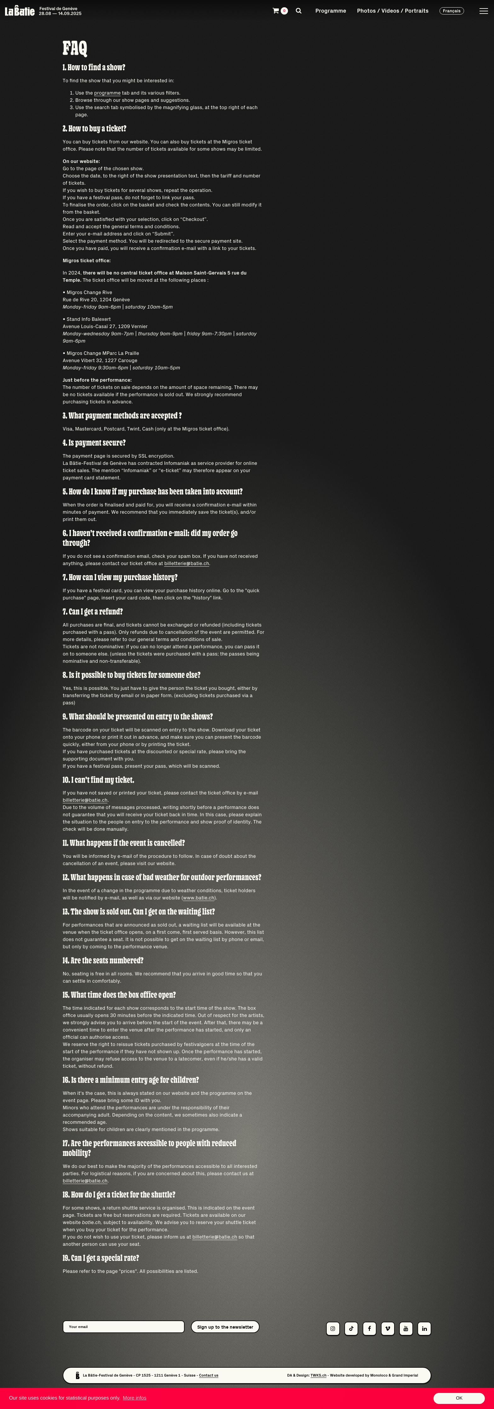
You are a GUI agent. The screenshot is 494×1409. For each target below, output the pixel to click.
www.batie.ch (198, 898)
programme (107, 93)
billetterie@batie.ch (186, 563)
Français (452, 10)
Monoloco (379, 1375)
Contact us (209, 1375)
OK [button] (459, 1398)
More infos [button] (134, 1398)
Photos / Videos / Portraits (392, 10)
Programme (330, 10)
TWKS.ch (319, 1375)
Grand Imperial (405, 1375)
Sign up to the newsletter (225, 1327)
